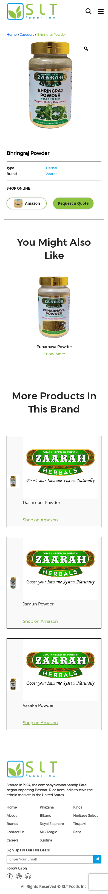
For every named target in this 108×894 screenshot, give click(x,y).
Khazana (47, 807)
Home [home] (12, 807)
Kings (77, 807)
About (12, 815)
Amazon (26, 203)
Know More (54, 354)
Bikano (45, 815)
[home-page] (32, 11)
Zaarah (52, 174)
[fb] (10, 876)
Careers (12, 840)
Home (12, 34)
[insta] (19, 876)
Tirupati (79, 824)
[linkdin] (28, 876)
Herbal (51, 168)
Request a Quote (73, 203)
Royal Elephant (52, 824)
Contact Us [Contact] (15, 832)
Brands (12, 824)
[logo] (32, 768)
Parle (77, 832)
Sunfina (46, 840)
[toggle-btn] (100, 11)
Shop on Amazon (40, 520)
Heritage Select (85, 815)
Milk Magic (48, 832)
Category (27, 34)
